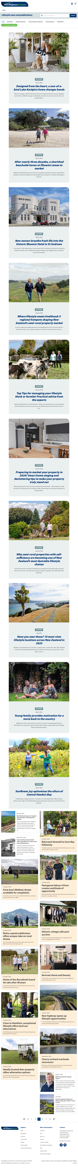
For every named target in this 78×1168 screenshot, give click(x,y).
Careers (42, 1139)
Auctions (42, 1130)
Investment (10, 21)
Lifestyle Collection (20, 21)
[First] (24, 1119)
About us (42, 1136)
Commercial (24, 1139)
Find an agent (24, 1145)
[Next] (50, 1119)
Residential (23, 1133)
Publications (60, 21)
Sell (41, 1133)
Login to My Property (26, 1148)
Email (69, 1141)
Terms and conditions (45, 1154)
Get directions (63, 1141)
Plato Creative (50, 1161)
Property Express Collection (36, 21)
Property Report (50, 21)
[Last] (53, 1119)
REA (41, 1148)
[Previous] (28, 1119)
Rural (22, 1130)
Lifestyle (23, 1136)
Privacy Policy (43, 1151)
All (3, 21)
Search (73, 15)
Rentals (22, 1142)
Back (3, 10)
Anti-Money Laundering (46, 1145)
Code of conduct (44, 1142)
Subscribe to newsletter (9, 25)
